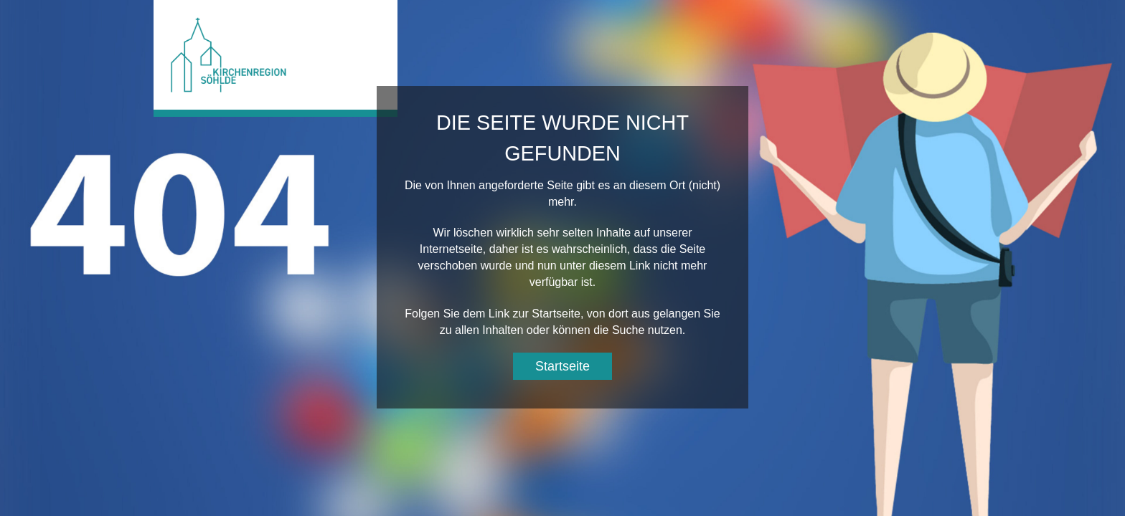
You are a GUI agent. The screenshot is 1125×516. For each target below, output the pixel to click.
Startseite (562, 366)
